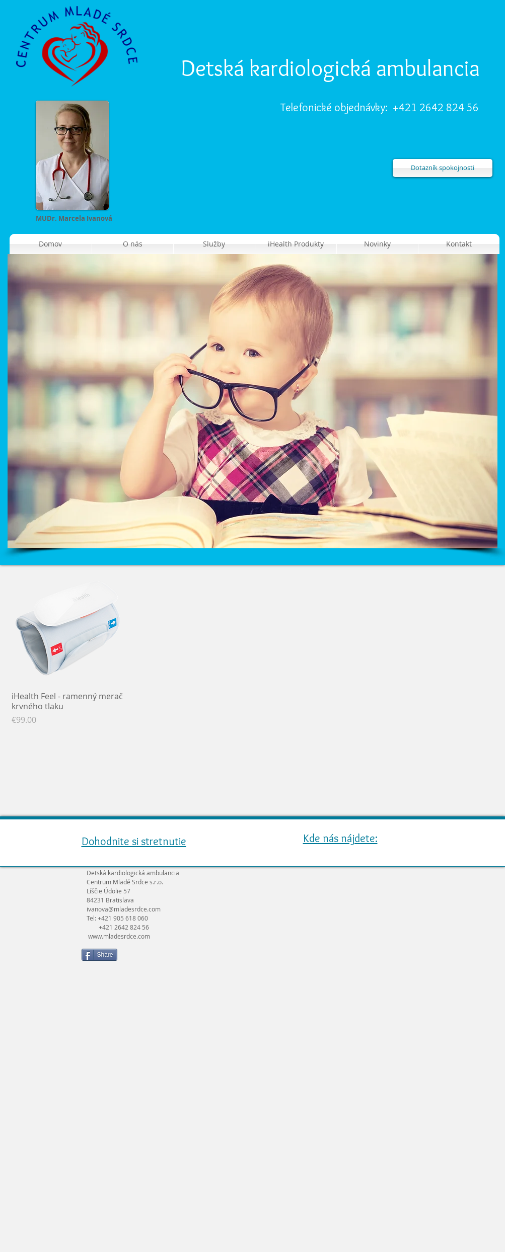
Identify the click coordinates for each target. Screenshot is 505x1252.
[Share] (99, 955)
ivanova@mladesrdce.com (124, 909)
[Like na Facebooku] (185, 959)
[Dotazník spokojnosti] (442, 168)
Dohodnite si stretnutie (134, 841)
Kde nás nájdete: (340, 838)
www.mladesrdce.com (119, 936)
